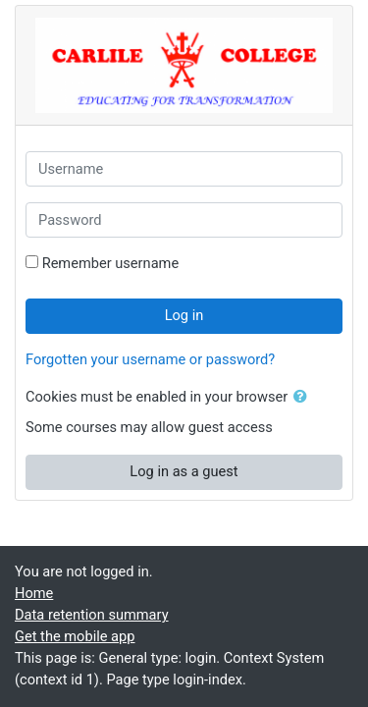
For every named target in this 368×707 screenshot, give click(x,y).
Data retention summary (92, 615)
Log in (184, 315)
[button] (304, 397)
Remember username (111, 263)
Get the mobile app (74, 636)
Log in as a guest (183, 471)
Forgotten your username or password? (150, 359)
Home (34, 593)
